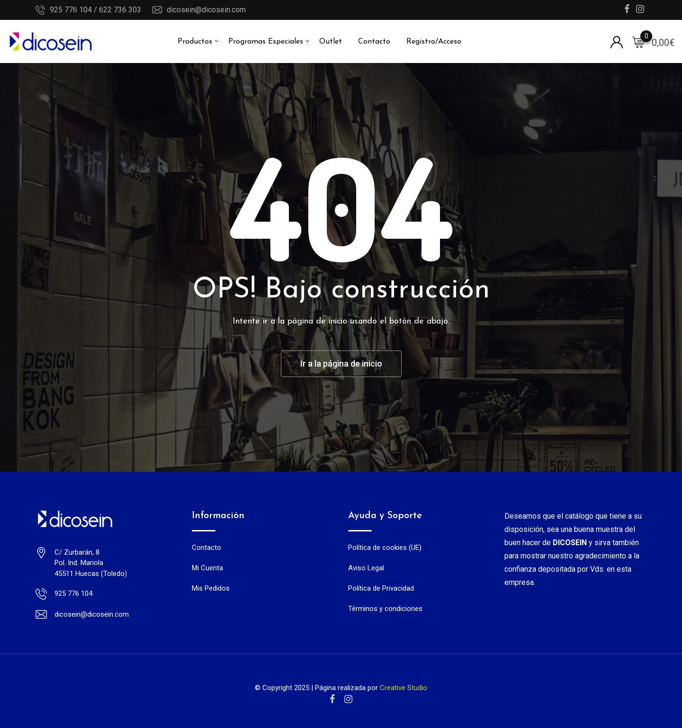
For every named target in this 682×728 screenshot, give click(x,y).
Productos (195, 41)
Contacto (374, 41)
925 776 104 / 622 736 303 (95, 9)
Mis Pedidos (211, 588)
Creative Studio (403, 687)
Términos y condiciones (385, 608)
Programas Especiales (265, 41)
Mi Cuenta (207, 568)
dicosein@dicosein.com (206, 9)
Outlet (330, 41)
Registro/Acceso (433, 41)
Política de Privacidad (381, 588)
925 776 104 (73, 593)
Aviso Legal (366, 568)
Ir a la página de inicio (341, 363)
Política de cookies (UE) (385, 547)
